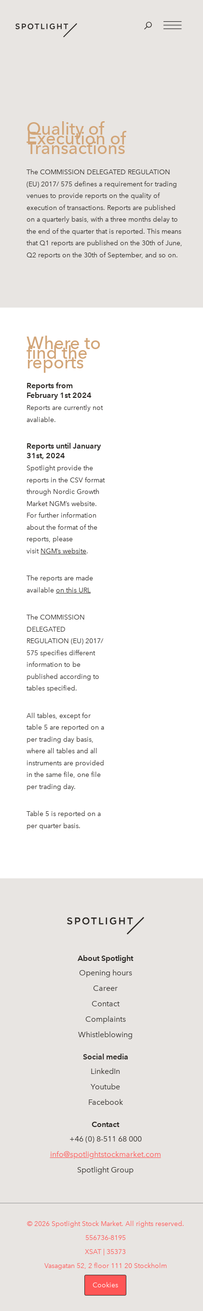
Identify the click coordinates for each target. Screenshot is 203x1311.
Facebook (105, 1102)
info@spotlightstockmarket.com (105, 1154)
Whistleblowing (105, 1034)
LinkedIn (105, 1071)
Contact (106, 1003)
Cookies (105, 1285)
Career (105, 988)
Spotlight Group (105, 1169)
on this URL (73, 590)
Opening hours (105, 972)
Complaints (105, 1019)
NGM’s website (63, 551)
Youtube (105, 1086)
